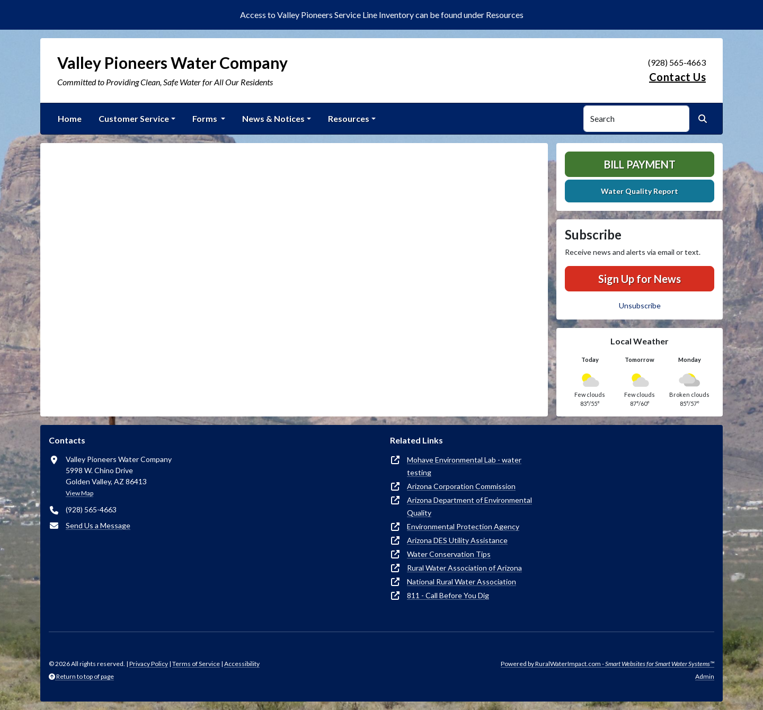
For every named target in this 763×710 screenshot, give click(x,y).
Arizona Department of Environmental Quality (469, 506)
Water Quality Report (639, 191)
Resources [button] (348, 118)
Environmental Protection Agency (463, 526)
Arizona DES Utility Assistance (457, 540)
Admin (704, 676)
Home (70, 118)
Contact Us (677, 76)
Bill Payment (640, 164)
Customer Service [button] (134, 118)
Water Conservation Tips (449, 553)
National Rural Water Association (461, 581)
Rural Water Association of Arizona (464, 567)
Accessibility (242, 664)
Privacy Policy (148, 664)
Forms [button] (205, 118)
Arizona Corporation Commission (461, 486)
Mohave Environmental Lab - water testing (464, 466)
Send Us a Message (98, 525)
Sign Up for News (639, 278)
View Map (79, 493)
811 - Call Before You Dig (448, 595)
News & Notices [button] (273, 118)
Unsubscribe (640, 305)
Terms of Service (196, 664)
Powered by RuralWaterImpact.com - (607, 664)
